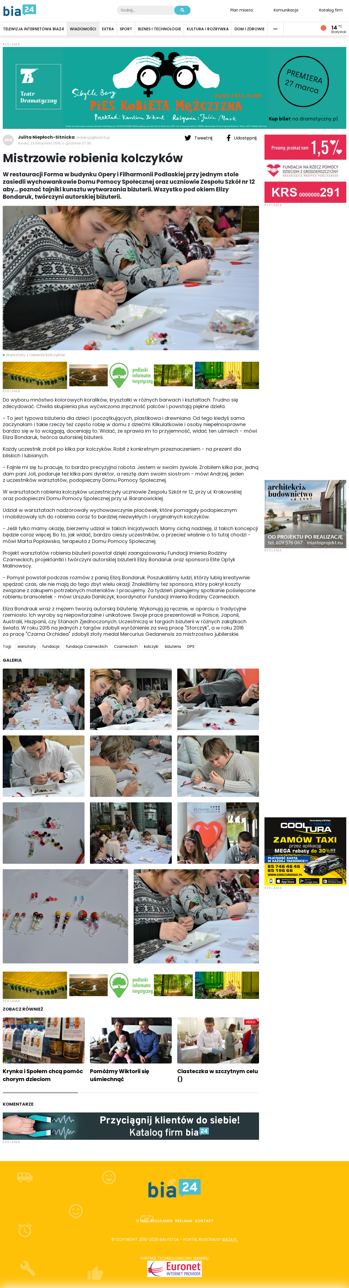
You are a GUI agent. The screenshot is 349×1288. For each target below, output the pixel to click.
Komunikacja (286, 10)
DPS (190, 646)
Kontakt (204, 1220)
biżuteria (173, 646)
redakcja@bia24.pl (93, 137)
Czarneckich (126, 646)
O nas (142, 1220)
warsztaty (26, 646)
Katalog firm (331, 10)
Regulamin (161, 1220)
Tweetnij (199, 138)
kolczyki (151, 646)
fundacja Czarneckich (87, 646)
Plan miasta (241, 10)
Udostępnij (242, 138)
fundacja (50, 646)
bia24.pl (229, 1239)
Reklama (183, 1220)
